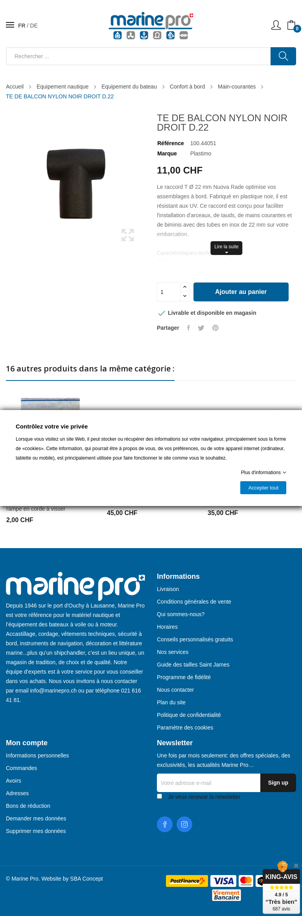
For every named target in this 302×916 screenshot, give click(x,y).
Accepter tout (263, 488)
